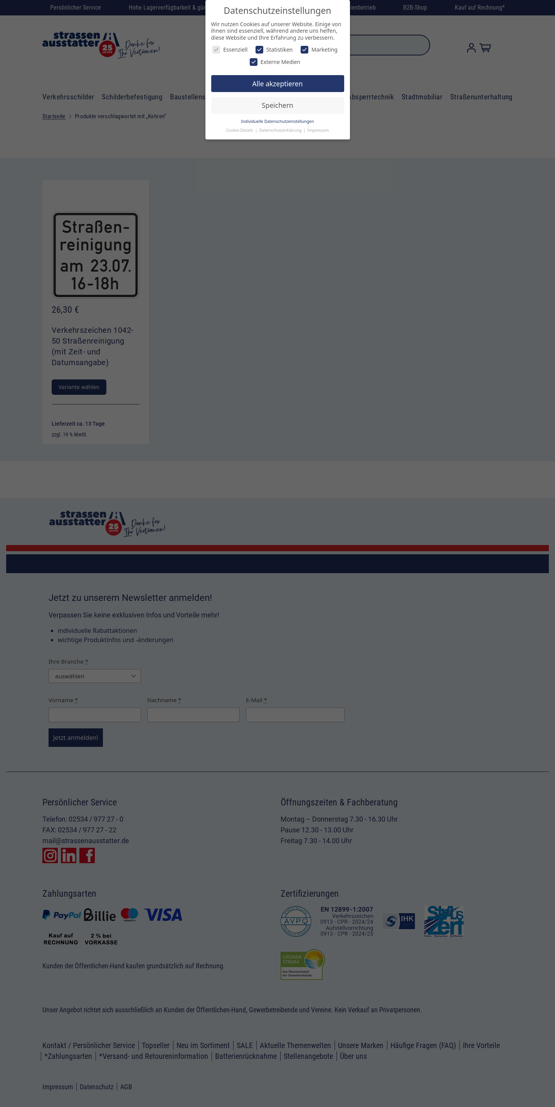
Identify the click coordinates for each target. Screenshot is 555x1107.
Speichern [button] (277, 105)
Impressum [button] (318, 130)
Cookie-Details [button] (240, 130)
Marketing (319, 49)
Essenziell (229, 49)
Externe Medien (275, 61)
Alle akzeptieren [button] (277, 83)
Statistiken (274, 49)
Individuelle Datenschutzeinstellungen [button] (277, 121)
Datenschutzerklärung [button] (281, 130)
